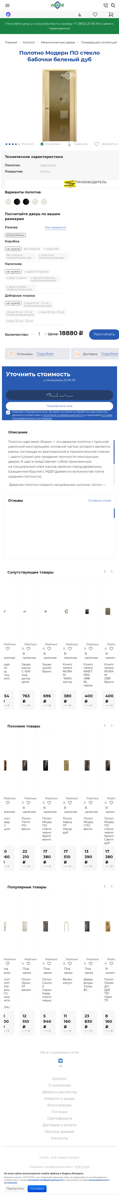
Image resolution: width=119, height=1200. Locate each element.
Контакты (59, 1153)
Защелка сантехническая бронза (59, 680)
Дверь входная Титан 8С (104, 1000)
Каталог (59, 1093)
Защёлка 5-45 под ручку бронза (15, 684)
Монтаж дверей (59, 1146)
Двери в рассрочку (59, 1107)
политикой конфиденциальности (63, 425)
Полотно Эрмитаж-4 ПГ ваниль (37, 1000)
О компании (59, 1100)
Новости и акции (59, 1113)
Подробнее (45, 364)
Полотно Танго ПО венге (37, 837)
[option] (59, 110)
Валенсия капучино (82, 996)
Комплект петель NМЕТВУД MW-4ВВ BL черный (104, 687)
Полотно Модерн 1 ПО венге (104, 837)
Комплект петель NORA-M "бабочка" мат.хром (82, 685)
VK (60, 1078)
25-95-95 (69, 390)
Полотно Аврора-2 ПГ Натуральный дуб (82, 838)
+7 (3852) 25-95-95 (86, 23)
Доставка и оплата (59, 1140)
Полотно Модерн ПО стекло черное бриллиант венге (59, 842)
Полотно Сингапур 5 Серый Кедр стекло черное (59, 1005)
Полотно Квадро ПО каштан (15, 837)
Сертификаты (59, 1133)
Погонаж (59, 1127)
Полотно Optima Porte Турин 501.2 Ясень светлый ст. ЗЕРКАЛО (15, 1008)
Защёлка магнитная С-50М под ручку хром (37, 685)
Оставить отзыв (99, 511)
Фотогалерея (59, 1120)
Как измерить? (55, 237)
